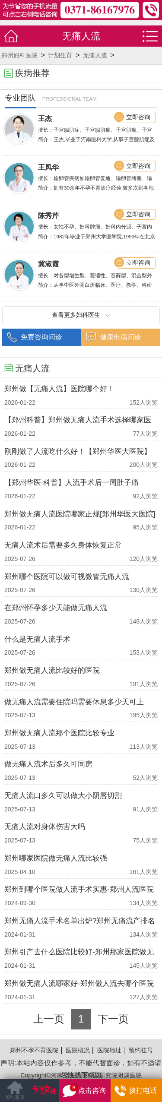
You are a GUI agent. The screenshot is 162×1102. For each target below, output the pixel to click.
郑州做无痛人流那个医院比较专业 (59, 733)
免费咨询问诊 (41, 337)
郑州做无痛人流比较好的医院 (52, 670)
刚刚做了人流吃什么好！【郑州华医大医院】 (77, 451)
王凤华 (48, 167)
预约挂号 (141, 1050)
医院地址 (109, 1050)
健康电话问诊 (120, 337)
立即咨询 (138, 117)
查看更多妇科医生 (81, 314)
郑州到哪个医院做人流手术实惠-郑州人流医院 (79, 889)
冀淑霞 (48, 264)
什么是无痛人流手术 (37, 639)
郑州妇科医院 (19, 55)
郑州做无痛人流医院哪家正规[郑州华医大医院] (79, 514)
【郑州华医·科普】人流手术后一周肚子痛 (71, 482)
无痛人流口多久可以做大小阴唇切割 (63, 796)
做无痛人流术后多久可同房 (48, 764)
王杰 (45, 118)
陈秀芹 (48, 215)
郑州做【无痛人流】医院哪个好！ (59, 389)
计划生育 (60, 55)
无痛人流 (95, 55)
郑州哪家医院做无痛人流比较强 (55, 858)
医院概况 (78, 1050)
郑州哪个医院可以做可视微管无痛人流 (66, 577)
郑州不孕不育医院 (34, 1050)
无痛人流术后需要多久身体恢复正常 (63, 545)
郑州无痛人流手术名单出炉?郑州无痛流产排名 (79, 921)
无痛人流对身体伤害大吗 (44, 827)
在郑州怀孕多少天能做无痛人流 (55, 608)
